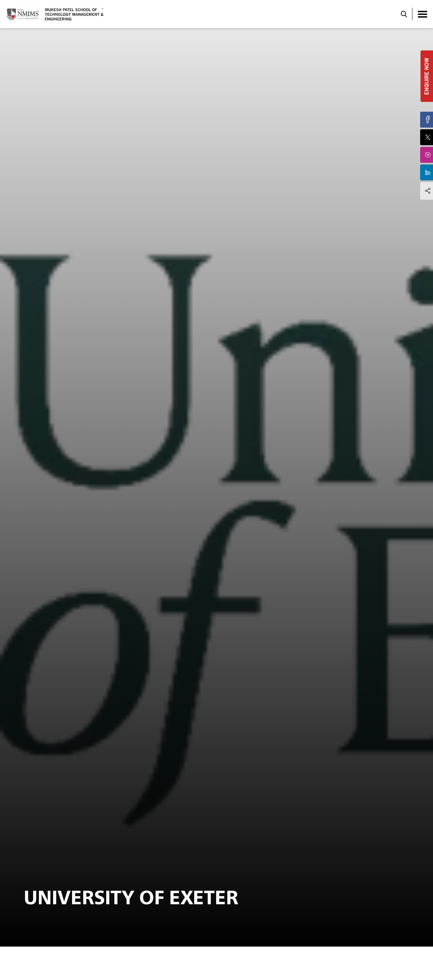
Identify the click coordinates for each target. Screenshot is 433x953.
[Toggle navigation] (422, 14)
